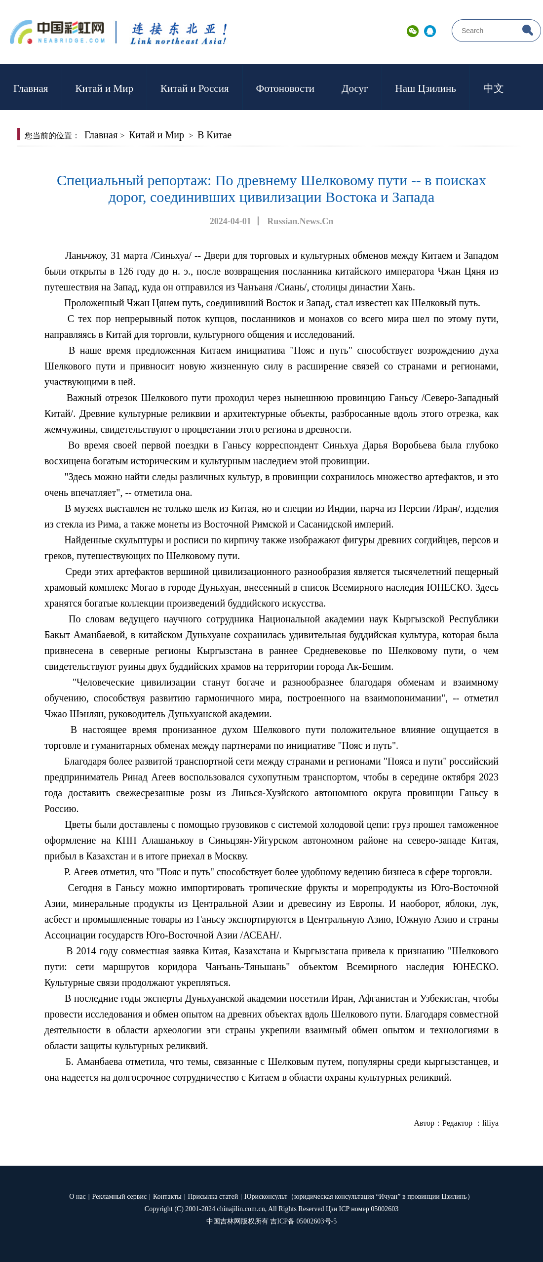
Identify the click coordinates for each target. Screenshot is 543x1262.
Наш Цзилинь (425, 88)
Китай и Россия (194, 88)
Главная (30, 88)
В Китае (214, 134)
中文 (493, 88)
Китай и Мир (104, 88)
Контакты (167, 1196)
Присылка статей (213, 1196)
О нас (77, 1196)
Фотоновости (285, 88)
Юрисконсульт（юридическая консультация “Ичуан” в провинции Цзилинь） (359, 1196)
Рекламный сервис (119, 1196)
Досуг (355, 88)
